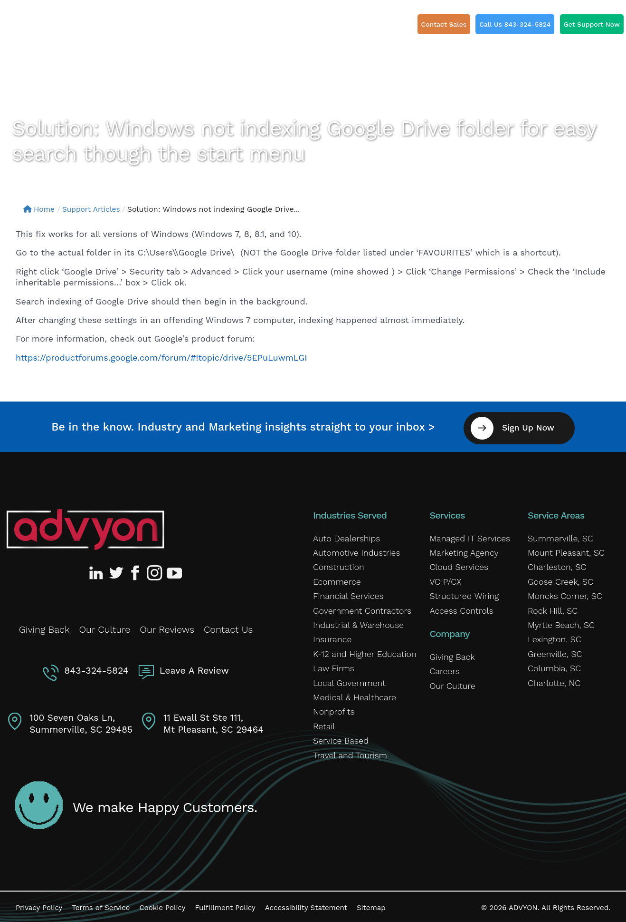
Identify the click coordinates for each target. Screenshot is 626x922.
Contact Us (228, 627)
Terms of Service (101, 905)
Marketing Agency (462, 550)
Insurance (331, 637)
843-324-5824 (97, 667)
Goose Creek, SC (559, 579)
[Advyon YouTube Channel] (173, 570)
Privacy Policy (39, 905)
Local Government (347, 680)
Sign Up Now (532, 425)
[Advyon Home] (85, 526)
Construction (337, 564)
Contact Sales (444, 24)
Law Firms (332, 666)
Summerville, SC (559, 535)
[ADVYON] (60, 28)
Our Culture (104, 627)
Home (39, 209)
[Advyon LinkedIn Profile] (97, 570)
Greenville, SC (553, 651)
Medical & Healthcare (352, 694)
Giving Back (44, 627)
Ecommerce (336, 579)
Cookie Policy (162, 905)
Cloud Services (457, 564)
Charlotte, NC (553, 680)
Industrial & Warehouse (356, 622)
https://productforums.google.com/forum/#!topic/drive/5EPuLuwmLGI (161, 358)
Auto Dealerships (345, 535)
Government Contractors (360, 608)
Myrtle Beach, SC (559, 622)
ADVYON (523, 905)
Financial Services (346, 593)
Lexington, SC (553, 637)
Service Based (339, 738)
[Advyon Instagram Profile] (154, 570)
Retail (323, 723)
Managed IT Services (467, 535)
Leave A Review (193, 667)
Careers (443, 669)
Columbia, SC (553, 666)
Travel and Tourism (348, 752)
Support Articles (93, 209)
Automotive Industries (354, 550)
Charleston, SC (555, 564)
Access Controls (459, 608)
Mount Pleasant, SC (564, 550)
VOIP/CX (444, 579)
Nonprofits (332, 709)
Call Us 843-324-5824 (514, 24)
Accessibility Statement (306, 905)
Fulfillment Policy (225, 905)
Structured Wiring (462, 593)
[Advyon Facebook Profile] (135, 570)
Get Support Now (592, 24)
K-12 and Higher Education (362, 651)
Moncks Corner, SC (563, 593)
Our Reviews (167, 627)
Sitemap (371, 905)
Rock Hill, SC (551, 608)
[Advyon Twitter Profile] (116, 570)
